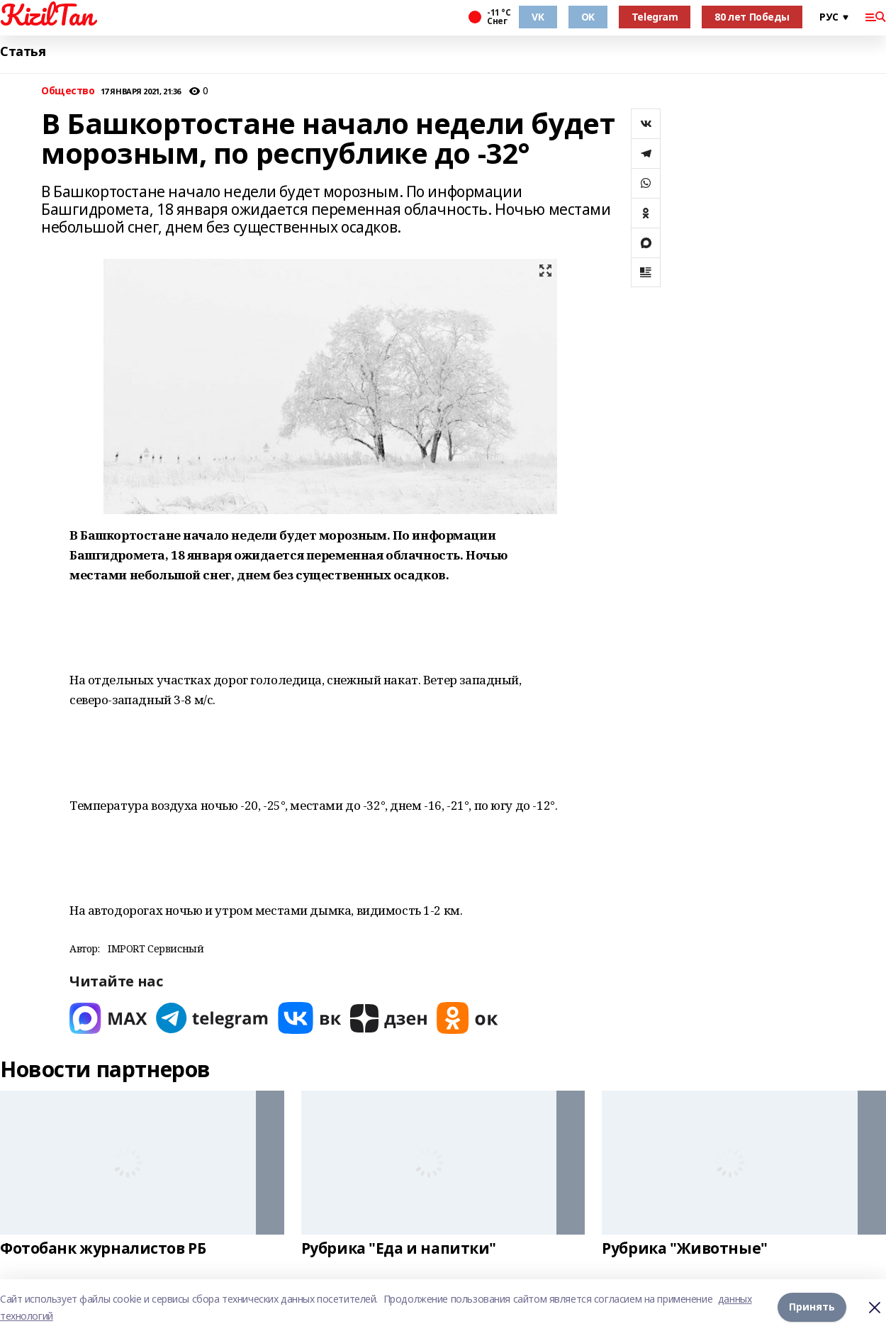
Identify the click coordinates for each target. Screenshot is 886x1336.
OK (588, 16)
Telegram (655, 16)
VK (538, 16)
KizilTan (47, 15)
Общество (68, 91)
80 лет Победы (752, 16)
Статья (22, 51)
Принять (812, 1307)
